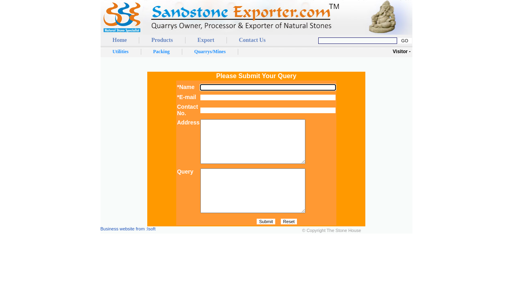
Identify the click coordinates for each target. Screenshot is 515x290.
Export (206, 40)
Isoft (151, 245)
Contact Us (252, 40)
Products (162, 40)
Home (120, 40)
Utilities (121, 51)
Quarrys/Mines (210, 51)
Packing (161, 51)
